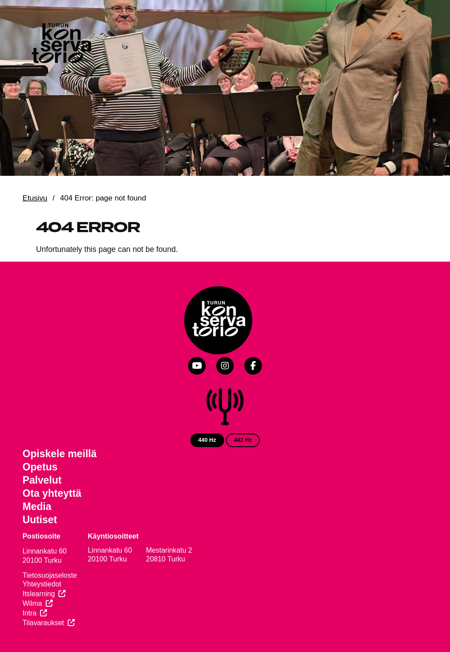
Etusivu (34, 197)
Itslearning (38, 593)
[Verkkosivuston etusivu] (60, 45)
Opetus (40, 467)
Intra (29, 613)
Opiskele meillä (59, 453)
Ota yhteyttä (51, 493)
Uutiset (39, 519)
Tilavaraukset (43, 623)
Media (36, 506)
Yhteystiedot (41, 584)
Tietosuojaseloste (49, 575)
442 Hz (243, 440)
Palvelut (42, 480)
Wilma (32, 603)
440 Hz (207, 440)
